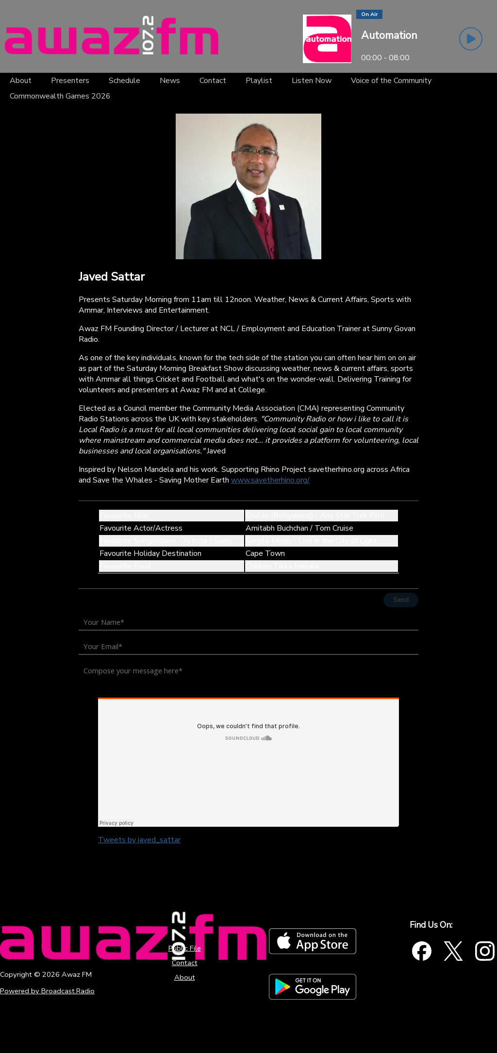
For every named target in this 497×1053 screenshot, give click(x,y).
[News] (170, 80)
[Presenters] (70, 80)
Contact (185, 963)
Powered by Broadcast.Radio (47, 991)
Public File (184, 948)
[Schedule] (124, 80)
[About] (20, 80)
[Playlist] (259, 80)
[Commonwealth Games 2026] (60, 96)
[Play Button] (470, 38)
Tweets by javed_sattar (139, 840)
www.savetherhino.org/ (270, 480)
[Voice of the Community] (391, 80)
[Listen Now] (311, 80)
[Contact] (213, 80)
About (184, 977)
